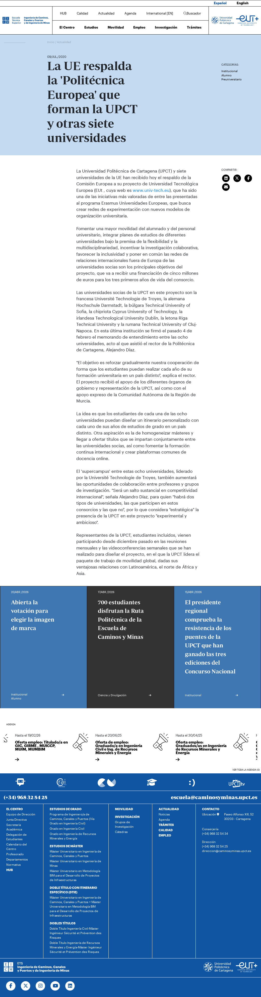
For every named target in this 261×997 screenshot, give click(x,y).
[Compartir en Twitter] (237, 177)
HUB (63, 13)
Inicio (51, 42)
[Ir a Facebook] (11, 986)
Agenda (130, 13)
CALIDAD (166, 830)
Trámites (194, 27)
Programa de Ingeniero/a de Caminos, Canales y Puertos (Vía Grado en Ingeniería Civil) (72, 818)
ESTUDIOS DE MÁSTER (66, 846)
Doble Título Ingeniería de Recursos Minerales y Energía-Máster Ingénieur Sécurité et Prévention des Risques (76, 947)
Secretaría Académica (14, 827)
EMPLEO (165, 835)
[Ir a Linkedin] (70, 986)
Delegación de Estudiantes (16, 837)
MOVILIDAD (124, 809)
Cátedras (121, 831)
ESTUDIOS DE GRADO (66, 809)
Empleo (139, 27)
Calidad (82, 13)
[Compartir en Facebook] (248, 177)
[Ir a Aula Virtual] (152, 784)
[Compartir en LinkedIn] (226, 177)
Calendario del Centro (16, 846)
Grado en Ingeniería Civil (67, 828)
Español (220, 3)
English (242, 3)
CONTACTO (210, 809)
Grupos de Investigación (124, 824)
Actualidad (106, 13)
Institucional (229, 71)
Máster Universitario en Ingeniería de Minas (75, 863)
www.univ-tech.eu (151, 190)
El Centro (67, 27)
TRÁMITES (166, 824)
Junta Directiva (16, 819)
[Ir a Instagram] (40, 986)
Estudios (91, 27)
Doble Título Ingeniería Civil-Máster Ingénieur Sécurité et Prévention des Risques (75, 933)
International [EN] (159, 13)
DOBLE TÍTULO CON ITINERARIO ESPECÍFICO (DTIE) (73, 890)
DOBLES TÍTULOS (63, 923)
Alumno (226, 75)
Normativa (13, 864)
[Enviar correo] (226, 186)
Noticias (164, 814)
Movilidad (116, 27)
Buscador (192, 13)
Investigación (166, 27)
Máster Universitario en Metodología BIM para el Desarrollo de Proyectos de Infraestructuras (75, 875)
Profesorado (15, 854)
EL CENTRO (14, 809)
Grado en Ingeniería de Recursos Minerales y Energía (73, 836)
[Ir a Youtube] (55, 986)
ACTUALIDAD (169, 809)
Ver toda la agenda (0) (246, 769)
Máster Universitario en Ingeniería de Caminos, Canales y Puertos (75, 853)
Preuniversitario (231, 79)
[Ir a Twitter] (26, 986)
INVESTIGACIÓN (127, 816)
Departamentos (17, 859)
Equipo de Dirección (20, 814)
